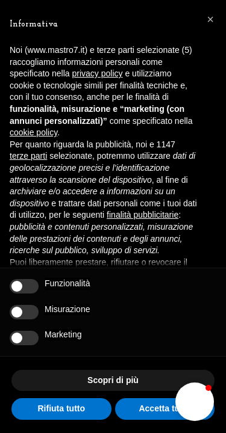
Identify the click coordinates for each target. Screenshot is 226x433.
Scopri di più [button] (113, 380)
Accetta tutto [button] (164, 408)
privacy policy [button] (97, 73)
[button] (194, 401)
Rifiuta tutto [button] (61, 408)
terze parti (28, 156)
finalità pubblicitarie (142, 215)
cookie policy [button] (33, 132)
